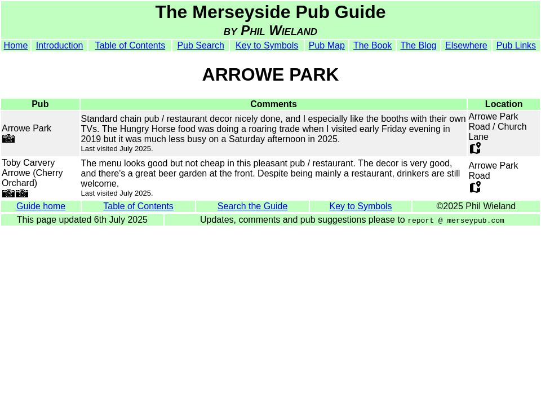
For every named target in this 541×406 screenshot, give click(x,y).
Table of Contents (130, 45)
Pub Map (327, 45)
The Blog (418, 45)
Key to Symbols (267, 45)
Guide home (40, 206)
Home (16, 45)
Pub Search (200, 45)
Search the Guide (253, 206)
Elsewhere (466, 45)
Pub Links (516, 45)
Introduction (59, 45)
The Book (372, 45)
